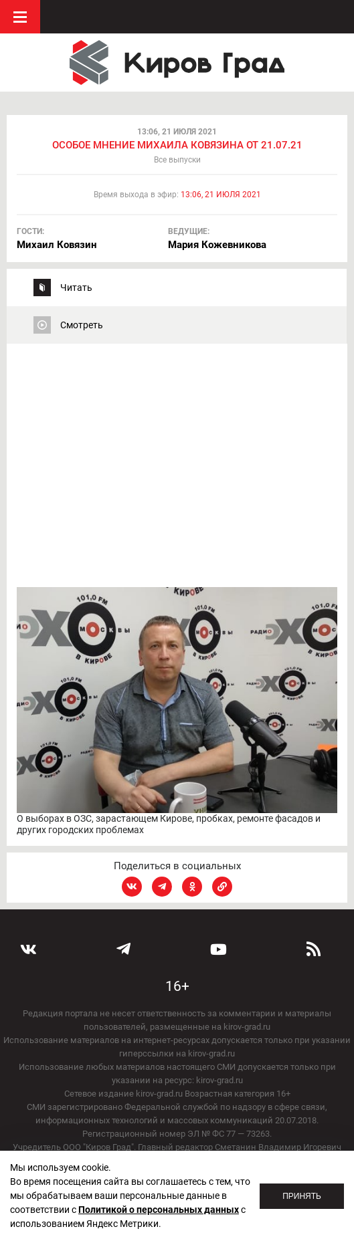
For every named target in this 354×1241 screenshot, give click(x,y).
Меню (20, 16)
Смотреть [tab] (81, 325)
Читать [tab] (76, 287)
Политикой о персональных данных (158, 1209)
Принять (301, 1196)
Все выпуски (177, 159)
